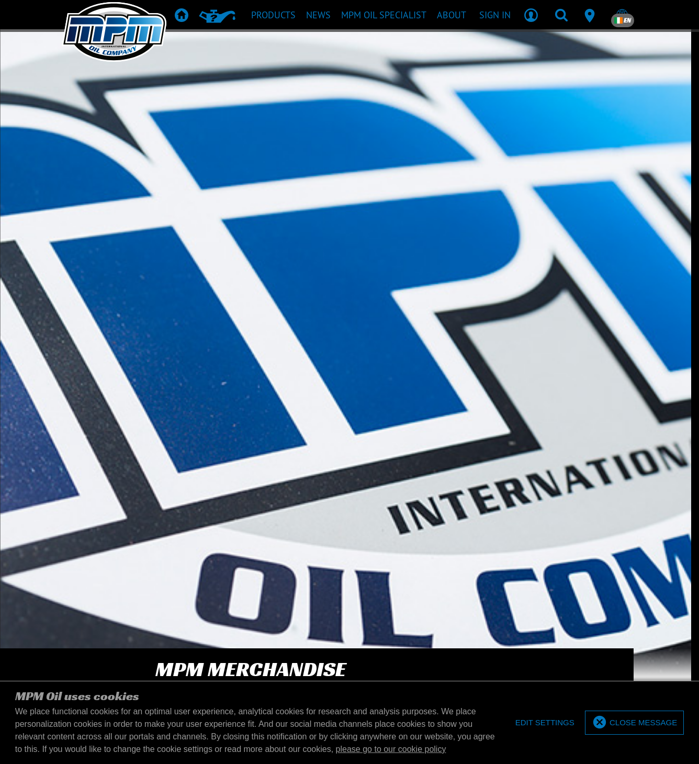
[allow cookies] (634, 723)
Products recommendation (310, 505)
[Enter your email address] (150, 434)
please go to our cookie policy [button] (391, 749)
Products (236, 505)
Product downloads (348, 520)
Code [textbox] (558, 96)
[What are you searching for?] (333, 96)
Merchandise (455, 505)
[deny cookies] (544, 723)
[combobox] (552, 95)
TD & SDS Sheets (396, 505)
